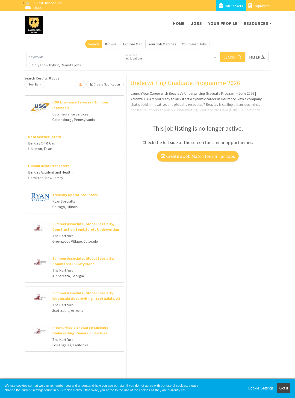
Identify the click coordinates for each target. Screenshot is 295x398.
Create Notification (105, 84)
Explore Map (132, 44)
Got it (283, 388)
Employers (259, 6)
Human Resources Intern (49, 165)
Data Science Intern (44, 136)
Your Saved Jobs (194, 44)
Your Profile (223, 23)
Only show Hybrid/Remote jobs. (57, 65)
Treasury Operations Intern (75, 194)
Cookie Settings (261, 388)
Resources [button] (256, 23)
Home (179, 23)
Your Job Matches (162, 44)
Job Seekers (231, 6)
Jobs (196, 23)
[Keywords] (74, 57)
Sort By (33, 84)
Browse (111, 44)
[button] (257, 57)
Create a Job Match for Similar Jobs (198, 156)
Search (93, 44)
